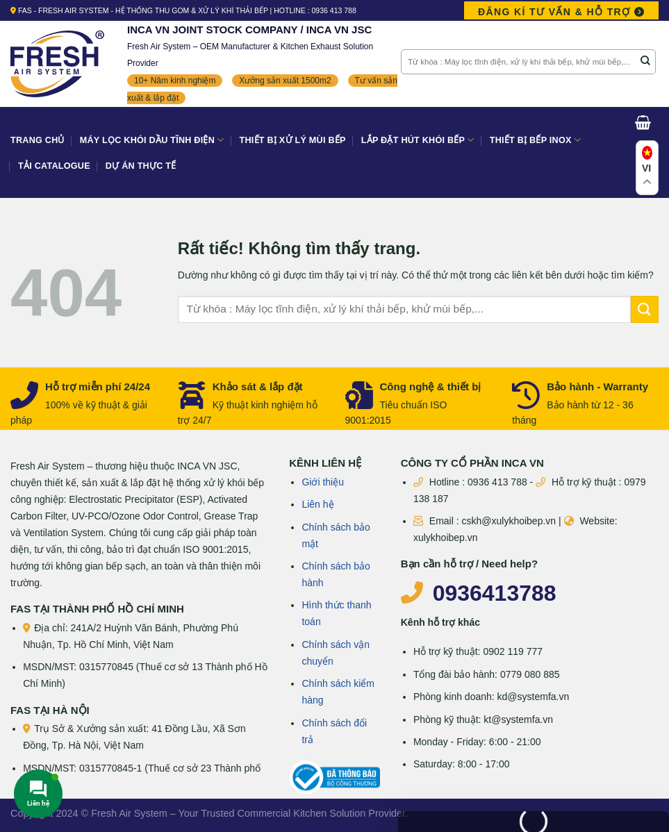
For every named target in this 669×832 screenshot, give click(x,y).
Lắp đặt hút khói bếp (417, 140)
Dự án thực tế (141, 166)
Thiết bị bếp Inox (535, 140)
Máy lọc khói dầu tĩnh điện (152, 140)
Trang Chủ (37, 140)
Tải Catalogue (54, 166)
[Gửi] (645, 61)
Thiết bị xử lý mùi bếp (293, 140)
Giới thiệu (323, 482)
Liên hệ (317, 504)
